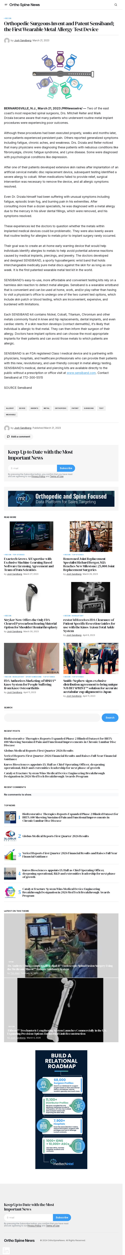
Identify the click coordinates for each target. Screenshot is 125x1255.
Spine (11, 962)
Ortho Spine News (24, 4)
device (22, 408)
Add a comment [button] (20, 436)
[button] (6, 5)
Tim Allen (15, 973)
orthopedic (61, 408)
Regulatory (77, 616)
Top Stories (18, 555)
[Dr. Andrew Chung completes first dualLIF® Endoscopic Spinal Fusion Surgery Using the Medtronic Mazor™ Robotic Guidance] (61, 945)
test (101, 408)
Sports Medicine (34, 677)
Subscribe (66, 468)
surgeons (88, 408)
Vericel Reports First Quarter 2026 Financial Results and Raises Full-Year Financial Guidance (60, 757)
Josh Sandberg (17, 1038)
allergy (10, 408)
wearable (11, 415)
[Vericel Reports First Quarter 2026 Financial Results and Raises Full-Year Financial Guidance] (10, 855)
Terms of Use (57, 476)
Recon (8, 18)
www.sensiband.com (81, 373)
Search (8, 707)
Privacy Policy (38, 476)
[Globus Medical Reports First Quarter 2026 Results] (10, 836)
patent (75, 408)
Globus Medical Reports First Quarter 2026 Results (38, 750)
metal (47, 408)
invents (34, 408)
